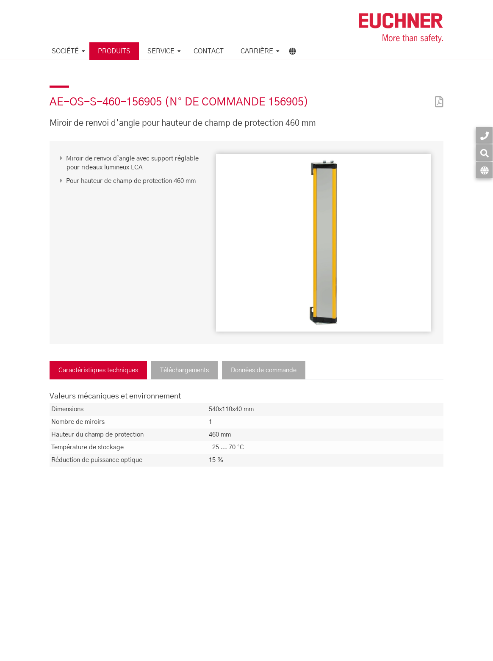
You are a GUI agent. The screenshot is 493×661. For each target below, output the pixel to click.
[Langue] (484, 170)
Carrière (257, 51)
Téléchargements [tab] (184, 370)
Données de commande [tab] (263, 370)
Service (160, 51)
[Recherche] (484, 152)
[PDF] (437, 96)
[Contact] (484, 135)
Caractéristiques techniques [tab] (98, 370)
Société (65, 51)
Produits (114, 51)
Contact (209, 51)
